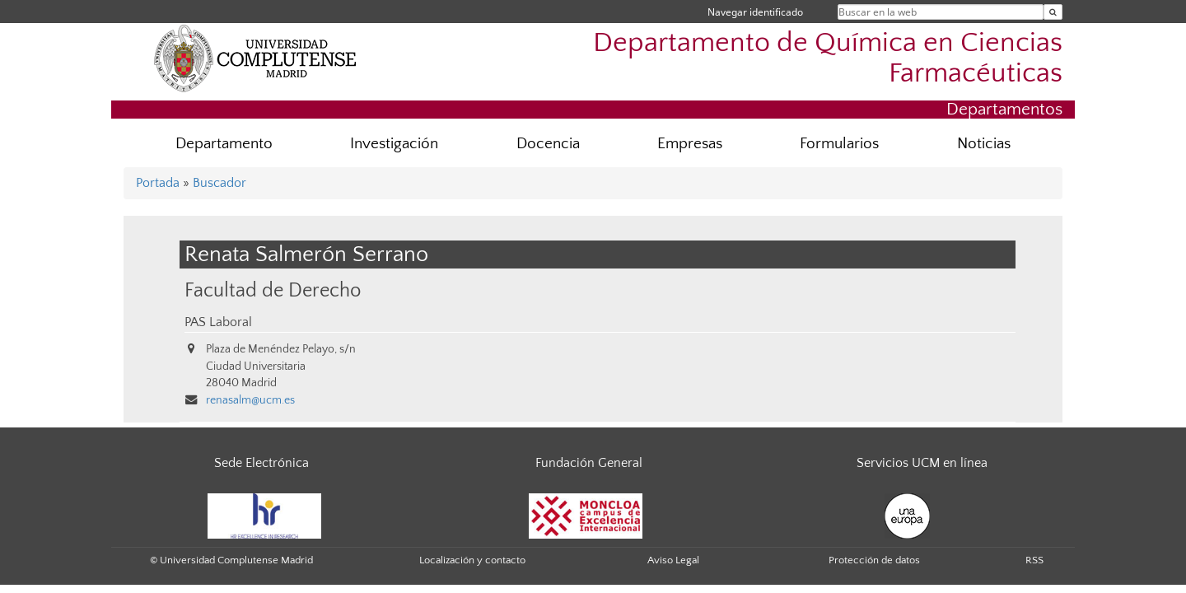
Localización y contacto (472, 560)
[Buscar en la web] (1053, 12)
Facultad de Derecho (272, 290)
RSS (1034, 560)
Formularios (839, 143)
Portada (158, 182)
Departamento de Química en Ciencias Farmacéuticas (827, 58)
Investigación (394, 143)
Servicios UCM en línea (922, 462)
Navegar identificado (755, 12)
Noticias (984, 143)
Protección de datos (874, 560)
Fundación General (588, 462)
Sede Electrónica (261, 462)
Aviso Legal (673, 560)
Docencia (548, 143)
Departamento (224, 143)
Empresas (689, 143)
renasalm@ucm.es (250, 400)
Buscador (219, 182)
